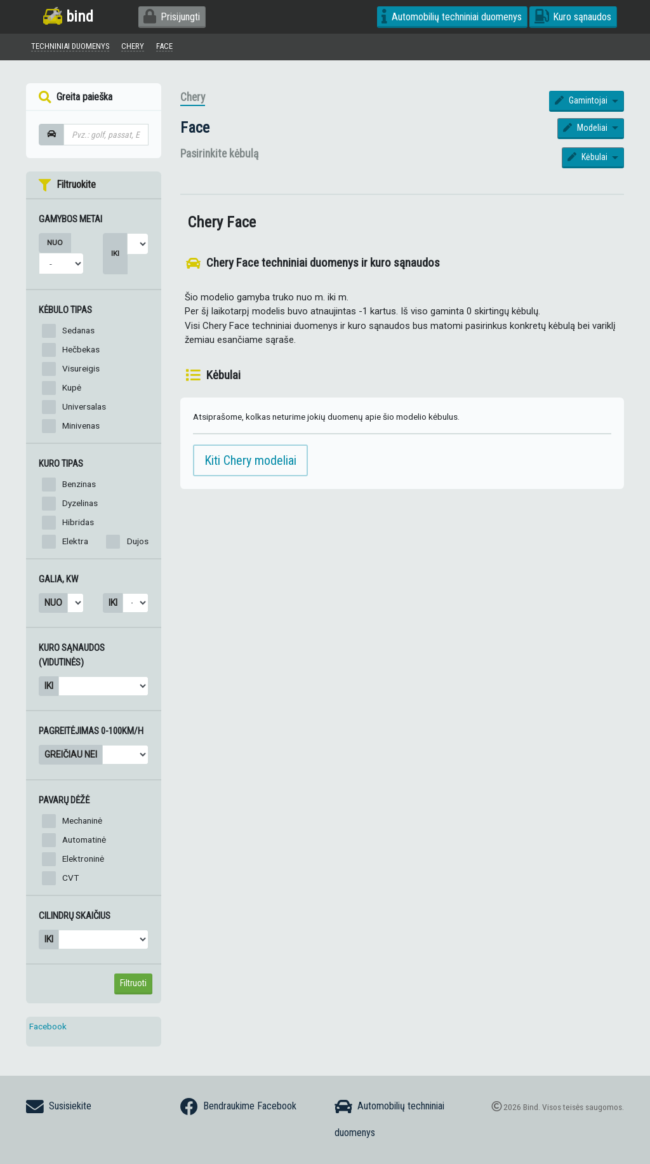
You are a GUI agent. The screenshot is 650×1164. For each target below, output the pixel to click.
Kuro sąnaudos (573, 17)
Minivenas (81, 429)
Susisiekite (58, 1107)
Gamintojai (582, 103)
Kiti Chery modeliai (250, 463)
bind (68, 16)
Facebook (48, 1029)
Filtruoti (133, 986)
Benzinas (79, 486)
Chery (192, 100)
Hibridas (78, 524)
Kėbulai (588, 160)
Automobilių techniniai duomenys (451, 17)
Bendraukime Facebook (238, 1107)
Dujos (138, 544)
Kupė (71, 390)
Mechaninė (82, 824)
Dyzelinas (80, 505)
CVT (70, 881)
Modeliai (586, 131)
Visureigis (81, 371)
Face (194, 130)
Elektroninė (83, 862)
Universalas (84, 410)
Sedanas (78, 333)
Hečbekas (81, 352)
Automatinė (84, 843)
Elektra (75, 544)
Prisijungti (171, 17)
